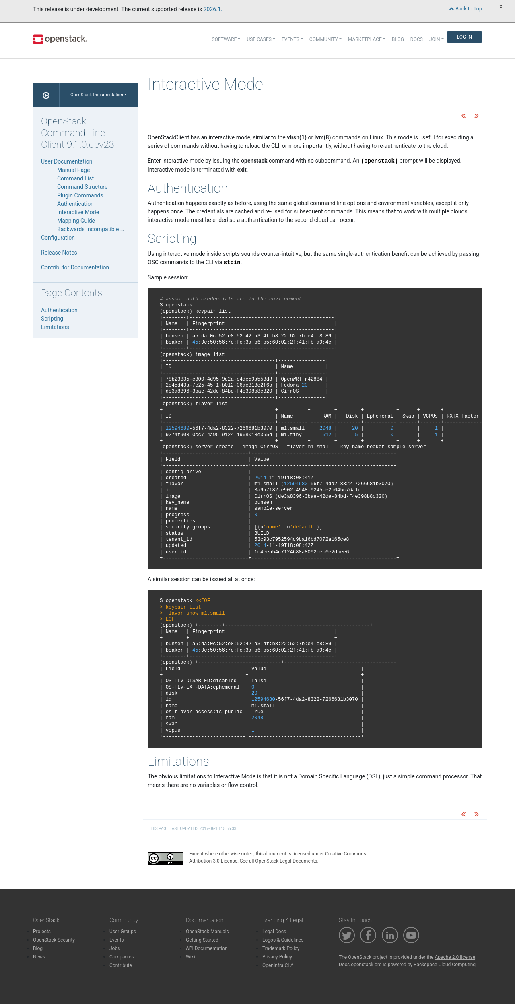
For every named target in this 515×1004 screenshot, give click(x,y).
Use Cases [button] (259, 39)
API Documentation (207, 948)
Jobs (114, 948)
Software (224, 39)
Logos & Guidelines (282, 940)
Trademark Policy (281, 948)
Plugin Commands (80, 195)
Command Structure (82, 187)
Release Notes (59, 252)
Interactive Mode (78, 212)
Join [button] (434, 39)
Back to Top (465, 9)
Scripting (52, 318)
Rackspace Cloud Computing (445, 964)
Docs (416, 39)
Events (116, 940)
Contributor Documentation (75, 267)
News (39, 957)
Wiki (190, 957)
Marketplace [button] (365, 39)
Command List (75, 178)
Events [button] (290, 39)
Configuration (58, 237)
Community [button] (323, 39)
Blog (398, 39)
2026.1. (213, 9)
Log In (464, 37)
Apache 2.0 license (455, 957)
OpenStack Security (54, 940)
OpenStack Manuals (207, 931)
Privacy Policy (277, 957)
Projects (42, 931)
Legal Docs (274, 931)
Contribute (120, 965)
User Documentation (67, 161)
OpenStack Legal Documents (286, 861)
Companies (121, 957)
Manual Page (73, 170)
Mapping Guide (76, 220)
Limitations (55, 327)
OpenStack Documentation (96, 94)
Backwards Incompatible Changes (99, 229)
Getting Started (202, 940)
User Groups (122, 931)
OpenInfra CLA (278, 965)
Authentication (75, 204)
